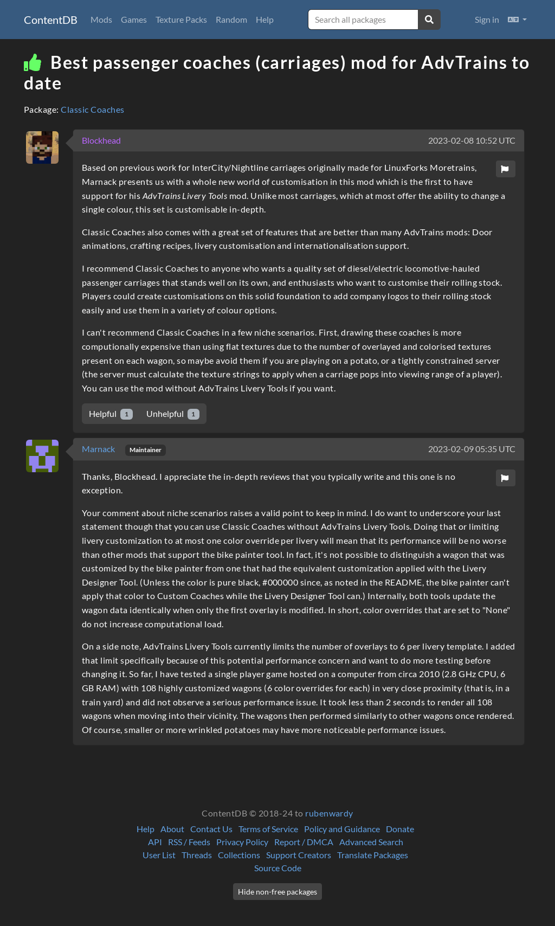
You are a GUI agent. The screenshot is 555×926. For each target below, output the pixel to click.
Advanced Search (371, 842)
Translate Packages (372, 855)
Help (265, 19)
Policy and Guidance (342, 829)
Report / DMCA (303, 842)
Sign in (487, 19)
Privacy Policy (242, 842)
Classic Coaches (92, 109)
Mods (101, 19)
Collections (239, 855)
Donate (400, 829)
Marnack (99, 448)
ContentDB (51, 19)
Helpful (111, 414)
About (172, 829)
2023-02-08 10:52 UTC (471, 140)
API (155, 842)
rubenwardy (329, 813)
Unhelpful (173, 414)
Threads (197, 855)
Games (134, 19)
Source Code (277, 868)
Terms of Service (268, 829)
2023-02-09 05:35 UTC (471, 448)
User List (159, 855)
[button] (517, 19)
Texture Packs (181, 19)
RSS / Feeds (189, 842)
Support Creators (298, 855)
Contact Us (211, 829)
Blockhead (101, 140)
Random (231, 19)
